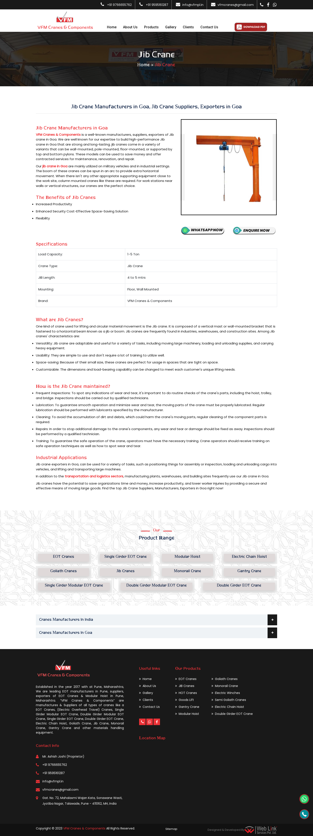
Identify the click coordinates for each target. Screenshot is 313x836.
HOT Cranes (186, 693)
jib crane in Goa (54, 166)
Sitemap (171, 829)
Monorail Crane (224, 686)
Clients (188, 27)
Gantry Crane (187, 707)
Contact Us (209, 27)
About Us (130, 27)
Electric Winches (225, 693)
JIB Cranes (184, 686)
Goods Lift (184, 700)
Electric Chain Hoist (227, 707)
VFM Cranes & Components (58, 134)
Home (112, 27)
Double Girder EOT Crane (232, 714)
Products (151, 27)
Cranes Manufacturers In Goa (158, 632)
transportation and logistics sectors (94, 476)
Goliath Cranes (224, 679)
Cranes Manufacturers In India (158, 619)
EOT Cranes (185, 679)
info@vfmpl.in (192, 5)
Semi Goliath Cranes (228, 700)
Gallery (170, 27)
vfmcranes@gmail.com (236, 5)
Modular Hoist (187, 714)
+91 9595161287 (156, 5)
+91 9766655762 (119, 5)
